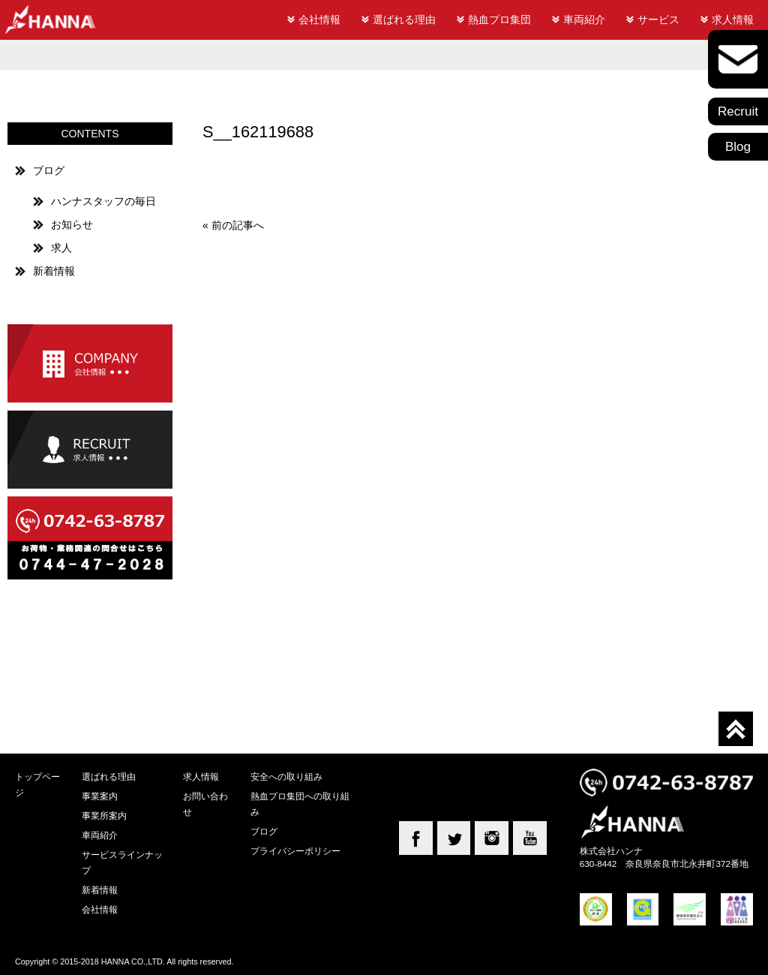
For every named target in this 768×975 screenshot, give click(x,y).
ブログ (48, 170)
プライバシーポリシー (295, 851)
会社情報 (319, 20)
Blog (738, 147)
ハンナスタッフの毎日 (103, 201)
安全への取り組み (286, 776)
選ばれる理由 (404, 20)
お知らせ (72, 224)
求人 (61, 248)
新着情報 (54, 271)
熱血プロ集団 (499, 20)
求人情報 (733, 20)
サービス (659, 20)
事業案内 (100, 796)
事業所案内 (104, 815)
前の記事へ (238, 225)
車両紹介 (584, 20)
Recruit (738, 111)
